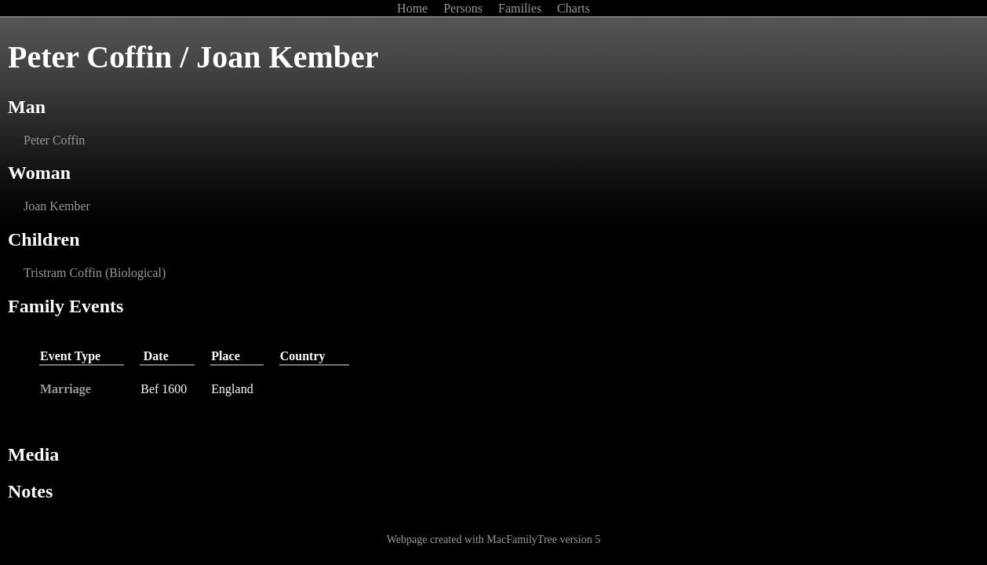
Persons (464, 8)
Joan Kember (57, 206)
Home (414, 8)
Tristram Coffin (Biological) (95, 272)
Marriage (65, 389)
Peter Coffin (54, 140)
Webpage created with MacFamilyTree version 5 (493, 539)
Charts (573, 8)
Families (521, 8)
